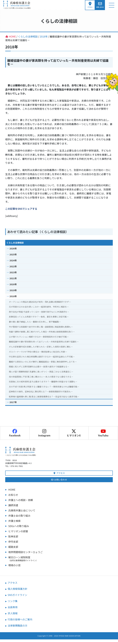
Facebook (15, 436)
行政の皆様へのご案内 (20, 622)
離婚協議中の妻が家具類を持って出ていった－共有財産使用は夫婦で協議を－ (44, 344)
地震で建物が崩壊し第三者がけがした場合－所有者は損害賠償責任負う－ (42, 334)
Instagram (44, 436)
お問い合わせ (59, 482)
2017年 (13, 404)
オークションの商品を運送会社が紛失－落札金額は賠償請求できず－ (40, 304)
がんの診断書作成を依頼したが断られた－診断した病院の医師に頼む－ (41, 349)
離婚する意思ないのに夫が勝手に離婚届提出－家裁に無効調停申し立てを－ (43, 364)
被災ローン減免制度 (60, 561)
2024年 (13, 263)
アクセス (59, 475)
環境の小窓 (14, 568)
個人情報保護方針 (17, 591)
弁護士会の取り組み (19, 518)
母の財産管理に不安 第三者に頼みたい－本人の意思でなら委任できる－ (41, 379)
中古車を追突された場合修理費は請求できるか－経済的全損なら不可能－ (42, 359)
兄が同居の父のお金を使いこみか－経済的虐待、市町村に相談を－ (39, 309)
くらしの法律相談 (15, 245)
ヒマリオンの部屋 (18, 534)
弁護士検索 (14, 523)
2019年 (13, 292)
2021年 (13, 280)
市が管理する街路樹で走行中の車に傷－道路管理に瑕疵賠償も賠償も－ (41, 329)
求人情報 (13, 616)
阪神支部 (13, 539)
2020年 (13, 286)
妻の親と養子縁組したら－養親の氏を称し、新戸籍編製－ (35, 324)
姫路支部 (13, 549)
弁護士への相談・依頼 (20, 502)
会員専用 (13, 610)
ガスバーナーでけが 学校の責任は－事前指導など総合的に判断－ (38, 354)
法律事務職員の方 (17, 628)
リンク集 (13, 603)
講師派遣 (13, 508)
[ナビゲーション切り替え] (111, 6)
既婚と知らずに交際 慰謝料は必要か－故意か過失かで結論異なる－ (39, 369)
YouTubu (103, 436)
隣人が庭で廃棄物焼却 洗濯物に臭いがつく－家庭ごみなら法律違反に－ (41, 374)
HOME (11, 492)
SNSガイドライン (17, 597)
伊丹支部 (13, 544)
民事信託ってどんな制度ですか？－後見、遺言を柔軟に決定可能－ (39, 319)
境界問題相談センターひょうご (25, 554)
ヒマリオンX (74, 436)
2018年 (13, 298)
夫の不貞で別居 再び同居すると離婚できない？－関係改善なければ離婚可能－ (44, 389)
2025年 (13, 257)
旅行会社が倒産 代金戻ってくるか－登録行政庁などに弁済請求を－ (39, 314)
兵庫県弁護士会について (21, 513)
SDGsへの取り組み (18, 528)
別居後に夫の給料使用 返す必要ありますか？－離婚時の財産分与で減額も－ (43, 384)
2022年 (13, 268)
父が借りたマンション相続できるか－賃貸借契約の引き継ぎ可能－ (39, 339)
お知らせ (13, 497)
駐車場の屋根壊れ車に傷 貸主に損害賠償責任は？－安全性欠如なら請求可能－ (44, 399)
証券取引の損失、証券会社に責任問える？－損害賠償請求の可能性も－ (41, 394)
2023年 (13, 274)
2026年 (13, 251)
